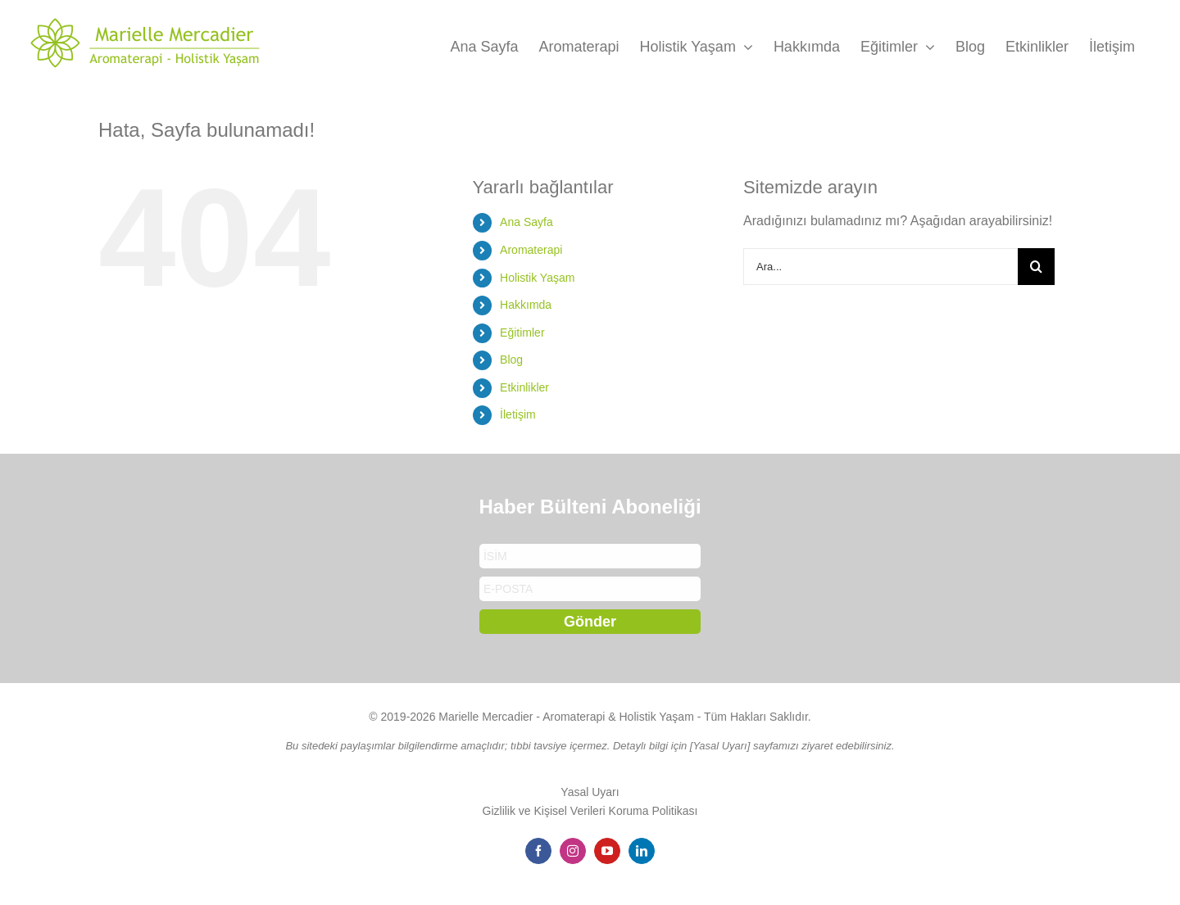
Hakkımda (525, 304)
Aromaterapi (531, 249)
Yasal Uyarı (589, 792)
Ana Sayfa (526, 222)
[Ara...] (880, 266)
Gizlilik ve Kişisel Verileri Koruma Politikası (590, 810)
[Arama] (1036, 266)
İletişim (518, 414)
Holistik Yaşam (537, 277)
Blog (511, 359)
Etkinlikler (524, 387)
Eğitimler (522, 332)
